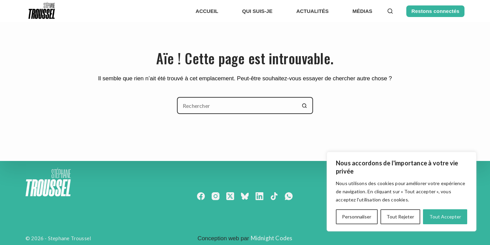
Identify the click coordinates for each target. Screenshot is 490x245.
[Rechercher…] (236, 105)
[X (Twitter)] (230, 196)
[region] (401, 191)
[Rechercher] (390, 11)
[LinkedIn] (259, 196)
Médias (362, 11)
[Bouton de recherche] (304, 105)
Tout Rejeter (400, 216)
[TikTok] (274, 196)
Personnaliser (356, 216)
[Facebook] (201, 196)
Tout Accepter (445, 216)
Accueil (207, 11)
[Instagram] (215, 196)
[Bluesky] (245, 196)
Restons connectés (435, 11)
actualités (312, 11)
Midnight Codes (272, 238)
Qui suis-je (257, 11)
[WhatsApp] (289, 196)
